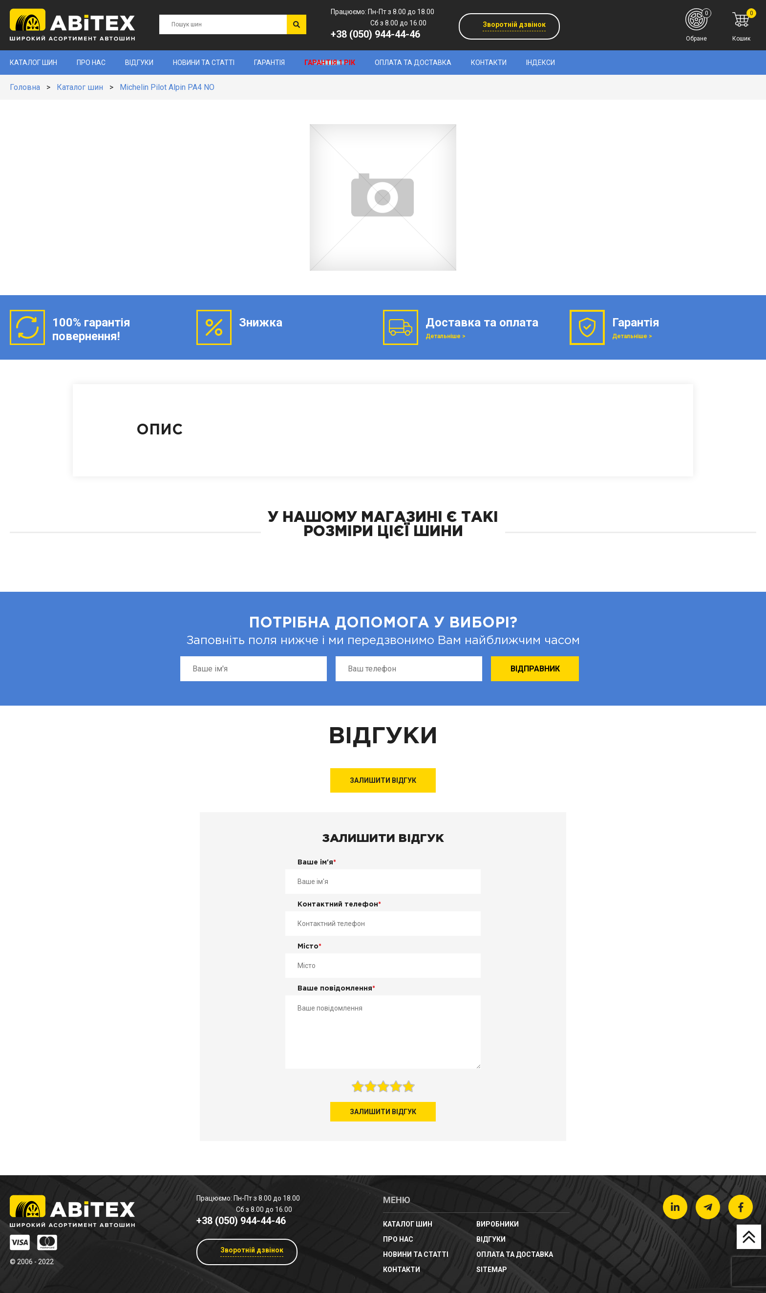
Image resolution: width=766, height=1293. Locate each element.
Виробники (497, 1224)
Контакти (489, 62)
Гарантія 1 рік (329, 62)
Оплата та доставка (413, 62)
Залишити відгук (383, 780)
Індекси (540, 62)
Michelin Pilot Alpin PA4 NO (167, 87)
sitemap (491, 1269)
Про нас (91, 62)
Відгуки (139, 62)
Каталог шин (33, 62)
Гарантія (269, 62)
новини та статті (203, 62)
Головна (25, 87)
